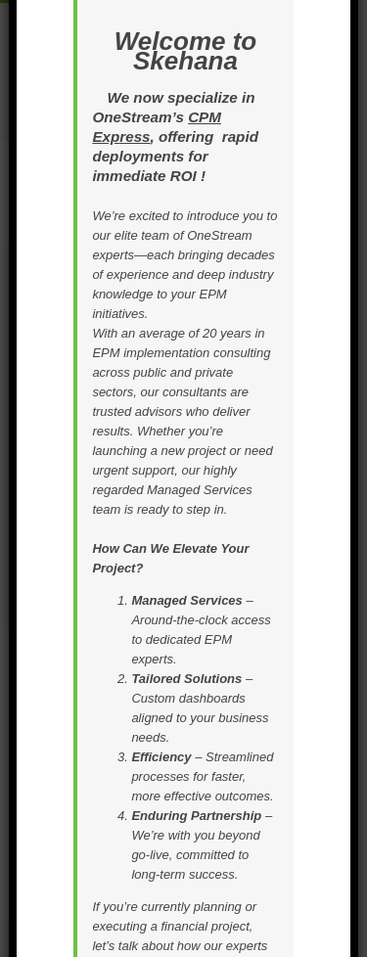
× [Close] (350, 105)
